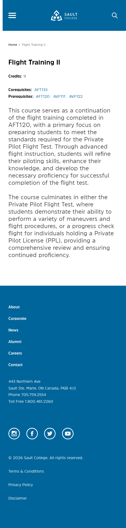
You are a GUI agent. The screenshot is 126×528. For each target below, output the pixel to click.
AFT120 (43, 96)
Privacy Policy (20, 485)
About (14, 307)
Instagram (14, 433)
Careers (15, 353)
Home (12, 44)
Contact (15, 365)
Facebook (32, 433)
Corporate (17, 318)
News (13, 330)
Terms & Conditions (26, 471)
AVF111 (59, 96)
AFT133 (40, 90)
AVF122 (76, 96)
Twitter (50, 433)
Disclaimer (17, 498)
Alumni (14, 341)
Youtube (68, 433)
